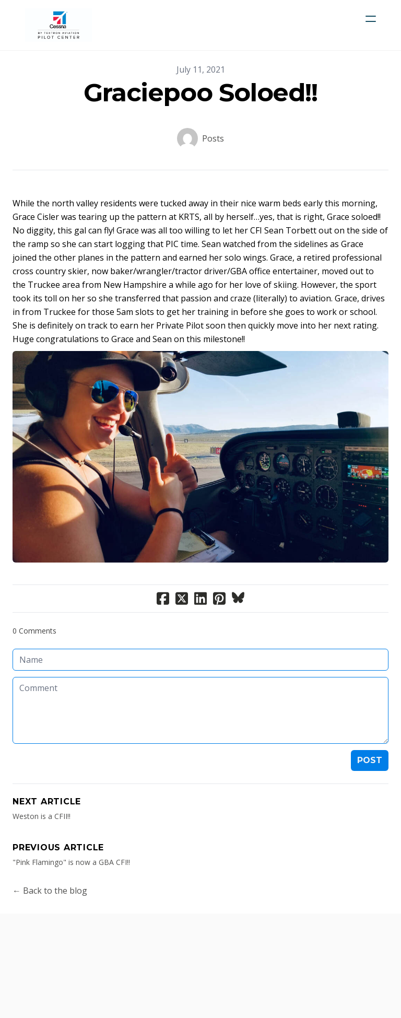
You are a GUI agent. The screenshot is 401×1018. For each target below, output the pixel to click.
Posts (213, 138)
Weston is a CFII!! (41, 816)
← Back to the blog (50, 890)
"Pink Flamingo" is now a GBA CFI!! (71, 862)
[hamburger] (370, 18)
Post (369, 760)
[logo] (58, 25)
